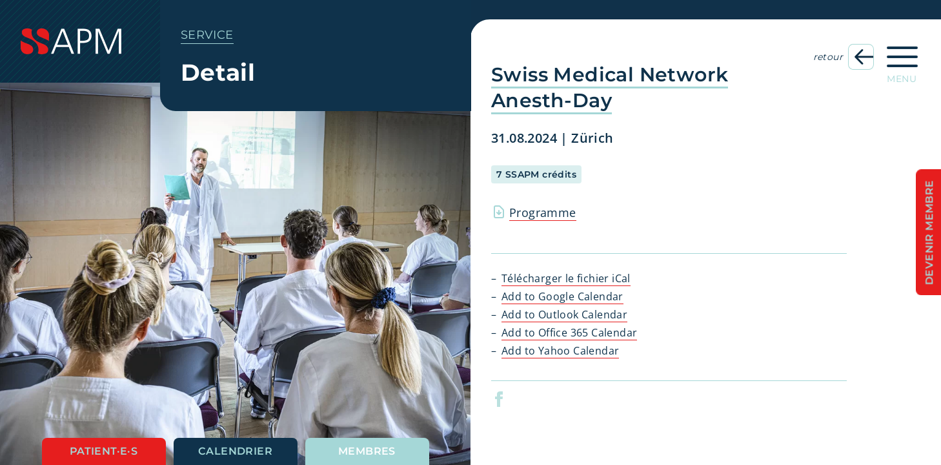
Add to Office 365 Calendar (569, 333)
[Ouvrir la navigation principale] (902, 60)
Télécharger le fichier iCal (566, 278)
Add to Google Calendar (562, 296)
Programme (542, 212)
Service (207, 35)
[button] (515, 399)
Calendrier (235, 451)
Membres (367, 451)
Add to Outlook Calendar (564, 314)
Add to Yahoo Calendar (560, 351)
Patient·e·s (103, 451)
